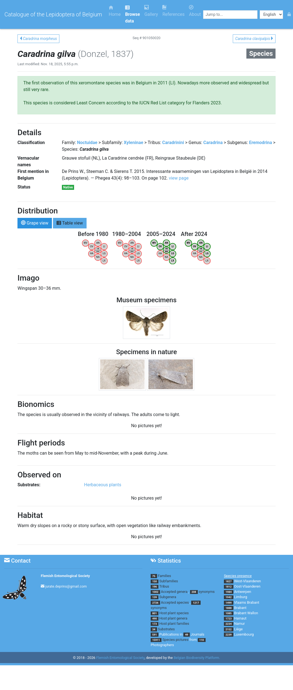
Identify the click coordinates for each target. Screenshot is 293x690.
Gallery (151, 11)
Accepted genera (174, 592)
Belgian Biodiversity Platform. (197, 658)
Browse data (132, 14)
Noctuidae (87, 142)
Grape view (34, 223)
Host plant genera (173, 618)
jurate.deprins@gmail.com (66, 586)
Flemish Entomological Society (65, 576)
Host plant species (174, 613)
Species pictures (175, 640)
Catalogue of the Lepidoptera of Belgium (53, 14)
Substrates (166, 629)
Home (115, 11)
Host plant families (174, 623)
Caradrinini (173, 142)
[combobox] (230, 14)
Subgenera (167, 597)
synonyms (207, 592)
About (195, 11)
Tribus (164, 586)
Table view (70, 223)
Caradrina (213, 142)
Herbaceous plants (102, 484)
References (173, 11)
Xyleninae (133, 142)
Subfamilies (168, 581)
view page (178, 178)
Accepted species (175, 602)
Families (164, 576)
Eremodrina (260, 142)
